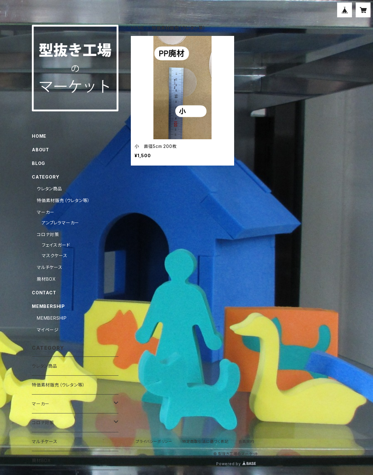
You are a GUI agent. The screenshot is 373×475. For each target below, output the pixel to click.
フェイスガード (56, 245)
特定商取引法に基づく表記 (205, 441)
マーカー (45, 212)
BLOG (38, 163)
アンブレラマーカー (60, 222)
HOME (137, 27)
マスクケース (54, 255)
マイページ (48, 329)
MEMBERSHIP (52, 318)
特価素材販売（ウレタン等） (63, 200)
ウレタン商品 (49, 188)
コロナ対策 (48, 234)
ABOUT (40, 149)
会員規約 (246, 441)
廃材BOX (46, 279)
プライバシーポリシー (154, 441)
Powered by (236, 463)
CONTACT (44, 292)
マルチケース (49, 267)
